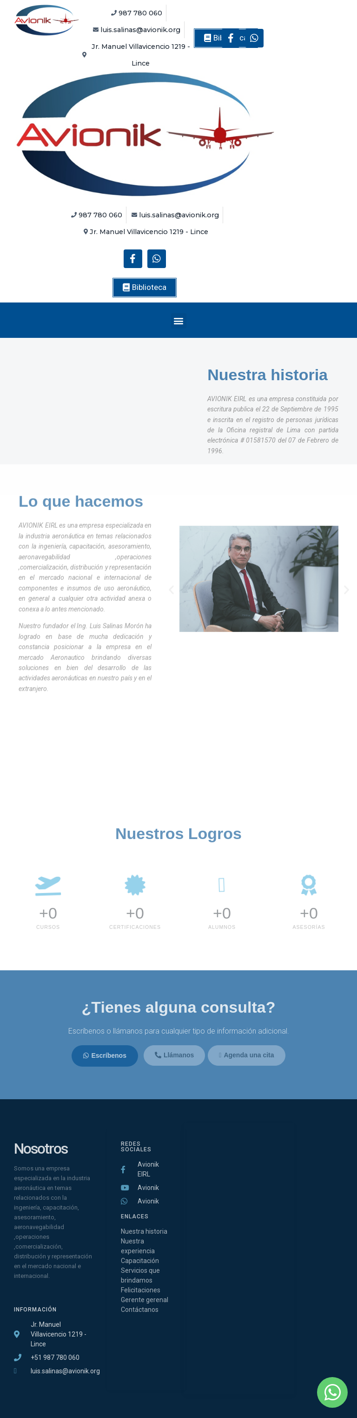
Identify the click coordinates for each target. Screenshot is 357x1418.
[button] (144, 287)
